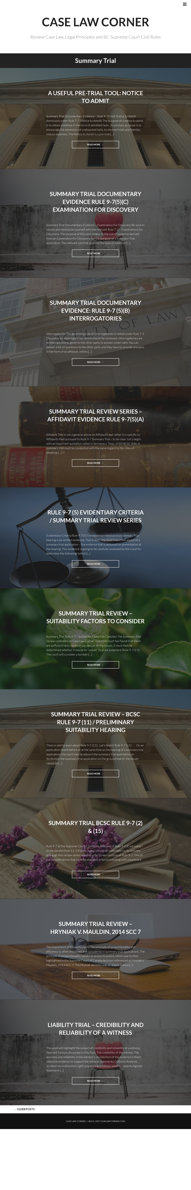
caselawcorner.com (112, 1182)
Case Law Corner (76, 1182)
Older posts (16, 1169)
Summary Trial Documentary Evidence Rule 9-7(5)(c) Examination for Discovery (95, 224)
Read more (98, 164)
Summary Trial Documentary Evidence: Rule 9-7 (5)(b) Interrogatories (95, 337)
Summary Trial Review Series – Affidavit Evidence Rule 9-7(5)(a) (95, 446)
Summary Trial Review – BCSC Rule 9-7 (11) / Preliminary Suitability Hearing (95, 773)
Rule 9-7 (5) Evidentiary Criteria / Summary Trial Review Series (95, 555)
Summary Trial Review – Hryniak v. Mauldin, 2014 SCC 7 (95, 983)
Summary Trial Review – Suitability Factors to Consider (95, 664)
